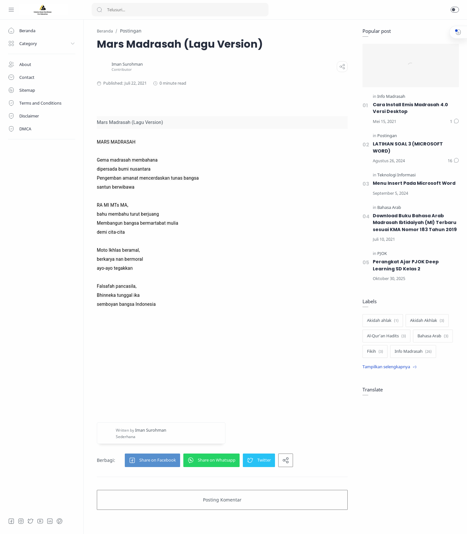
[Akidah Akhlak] (427, 320)
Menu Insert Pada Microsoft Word (414, 183)
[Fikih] (375, 351)
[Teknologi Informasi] (396, 175)
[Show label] (389, 367)
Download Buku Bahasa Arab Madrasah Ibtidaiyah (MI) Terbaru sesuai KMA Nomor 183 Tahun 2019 (415, 222)
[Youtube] (40, 521)
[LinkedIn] (50, 521)
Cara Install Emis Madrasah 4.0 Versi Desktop (410, 108)
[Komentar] (454, 121)
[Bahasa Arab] (389, 208)
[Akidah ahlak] (382, 320)
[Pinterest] (59, 521)
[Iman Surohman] (127, 64)
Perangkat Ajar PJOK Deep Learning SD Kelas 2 (406, 265)
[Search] (180, 9)
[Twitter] (30, 521)
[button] (455, 10)
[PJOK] (382, 254)
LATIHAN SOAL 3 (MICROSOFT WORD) (408, 147)
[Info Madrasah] (391, 97)
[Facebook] (11, 521)
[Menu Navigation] (11, 9)
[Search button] (99, 9)
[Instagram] (21, 521)
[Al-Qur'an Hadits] (386, 336)
